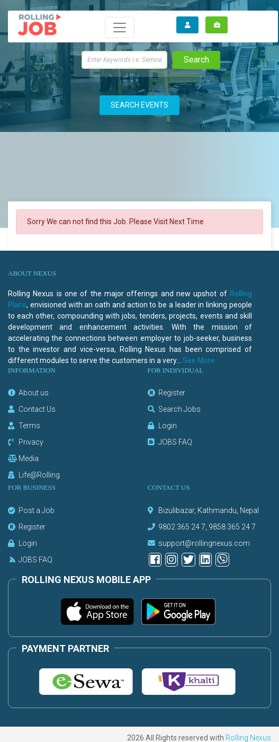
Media (29, 458)
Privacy (31, 442)
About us (34, 392)
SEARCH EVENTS (139, 105)
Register (171, 392)
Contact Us (37, 409)
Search (196, 60)
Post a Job (37, 510)
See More (199, 360)
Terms (29, 425)
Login (167, 425)
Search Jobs (179, 409)
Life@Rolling (39, 475)
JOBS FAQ (175, 442)
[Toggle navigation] (119, 27)
